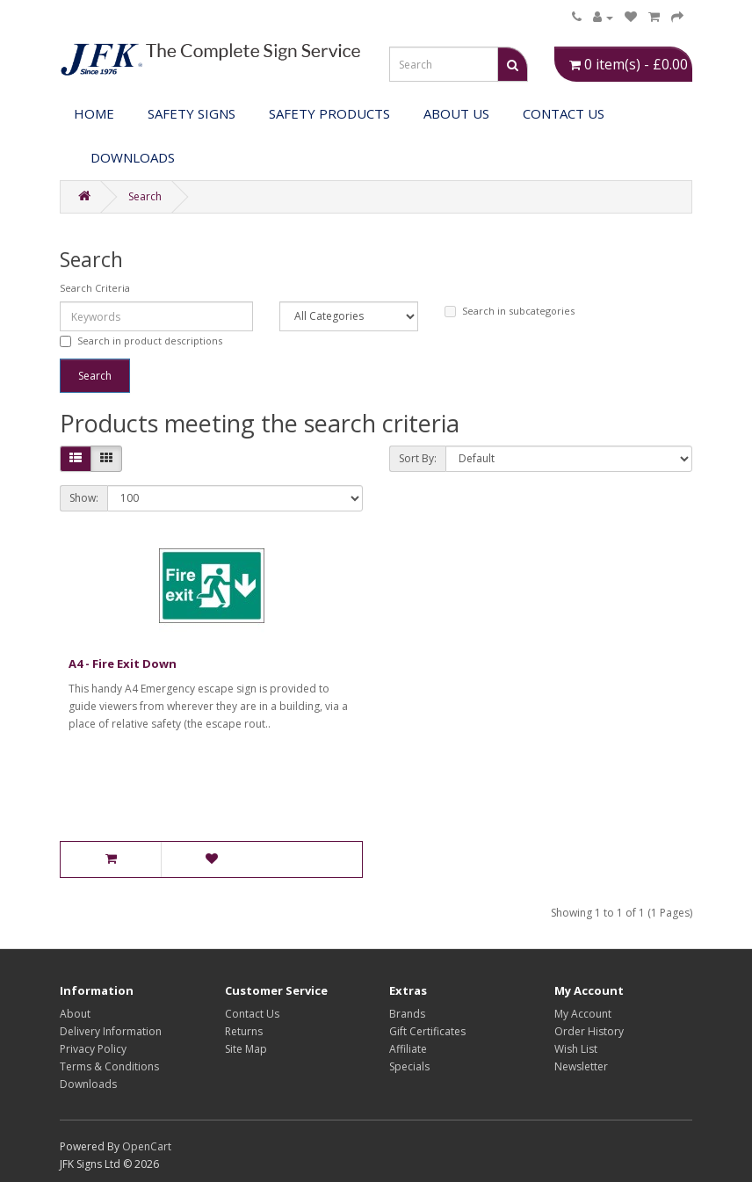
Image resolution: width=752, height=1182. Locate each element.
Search (145, 196)
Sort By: (418, 458)
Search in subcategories (510, 310)
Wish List (575, 1048)
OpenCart (146, 1146)
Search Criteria (95, 287)
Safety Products (329, 113)
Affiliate (408, 1048)
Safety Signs (191, 113)
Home (94, 113)
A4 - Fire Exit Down (123, 663)
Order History (589, 1031)
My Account (582, 1013)
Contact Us (563, 113)
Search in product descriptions (141, 340)
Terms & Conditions (109, 1066)
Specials (409, 1066)
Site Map (246, 1048)
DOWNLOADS (132, 157)
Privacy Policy (93, 1048)
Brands (407, 1013)
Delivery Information (111, 1031)
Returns (244, 1031)
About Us (456, 113)
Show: (83, 497)
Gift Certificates (427, 1031)
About (75, 1013)
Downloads (88, 1084)
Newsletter (581, 1066)
